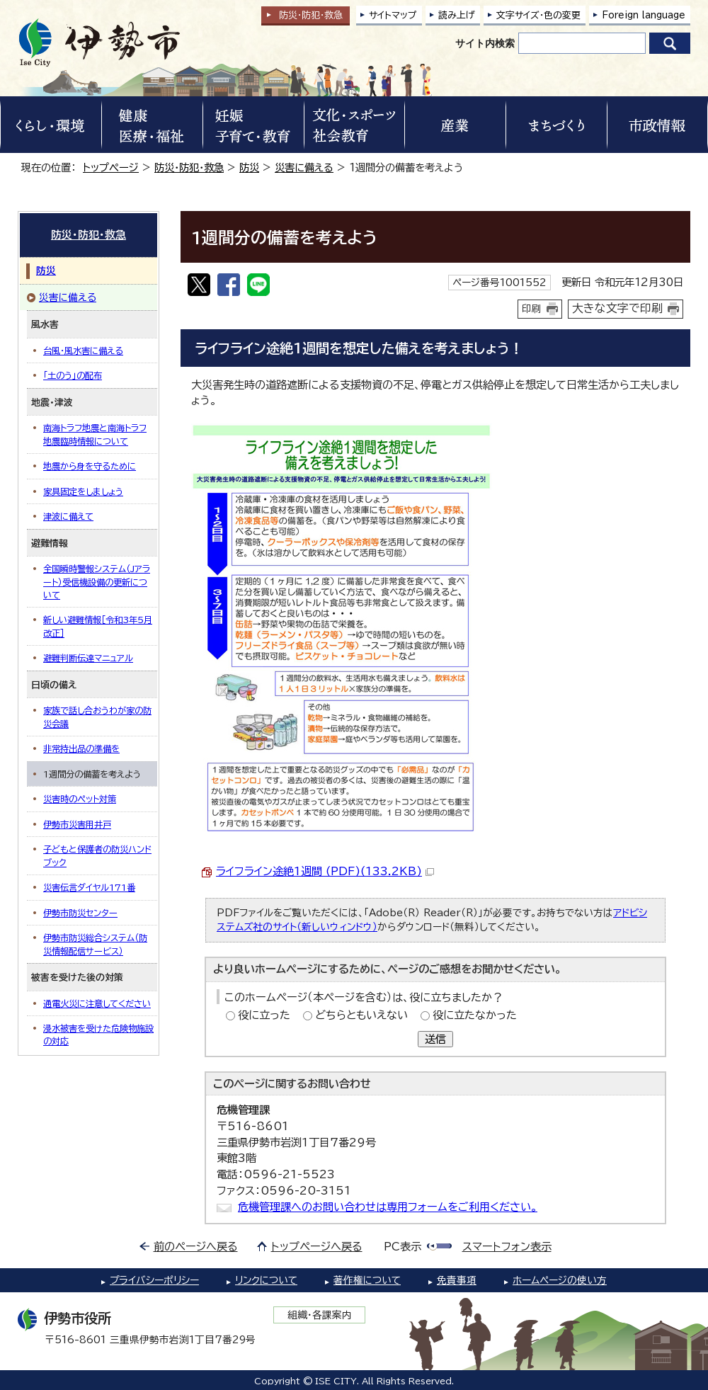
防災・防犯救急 (311, 15)
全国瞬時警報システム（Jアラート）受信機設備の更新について (96, 581)
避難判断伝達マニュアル (88, 658)
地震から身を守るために (89, 466)
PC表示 (402, 1246)
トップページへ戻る (316, 1246)
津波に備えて (68, 516)
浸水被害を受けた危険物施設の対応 (98, 1034)
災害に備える (304, 167)
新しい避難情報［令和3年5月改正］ (97, 626)
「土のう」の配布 (72, 375)
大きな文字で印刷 (617, 308)
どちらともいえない (361, 1015)
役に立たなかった (475, 1015)
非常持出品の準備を (81, 748)
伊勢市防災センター (80, 912)
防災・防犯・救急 (189, 167)
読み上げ (456, 15)
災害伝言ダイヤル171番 (89, 887)
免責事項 (456, 1280)
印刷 (532, 309)
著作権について (367, 1280)
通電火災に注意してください (97, 1003)
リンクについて (266, 1280)
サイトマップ (393, 15)
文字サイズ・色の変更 (538, 15)
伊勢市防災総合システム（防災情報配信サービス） (95, 944)
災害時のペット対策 (79, 798)
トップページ (111, 167)
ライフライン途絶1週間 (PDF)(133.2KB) (325, 871)
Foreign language (643, 15)
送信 (435, 1039)
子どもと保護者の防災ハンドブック (97, 855)
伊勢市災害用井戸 (77, 824)
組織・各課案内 (319, 1315)
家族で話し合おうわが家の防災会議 (97, 716)
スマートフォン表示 (507, 1246)
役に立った (264, 1015)
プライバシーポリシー (154, 1280)
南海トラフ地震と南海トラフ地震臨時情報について (95, 434)
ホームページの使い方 (560, 1280)
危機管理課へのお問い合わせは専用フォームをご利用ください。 (387, 1207)
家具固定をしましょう (83, 491)
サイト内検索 (485, 43)
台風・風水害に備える (83, 350)
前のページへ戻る (196, 1246)
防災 (249, 167)
